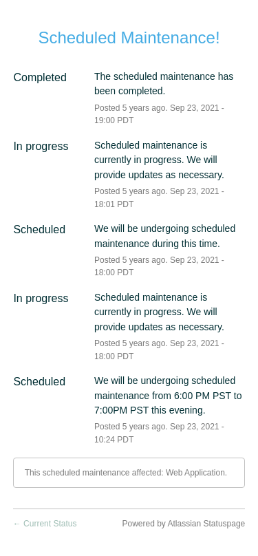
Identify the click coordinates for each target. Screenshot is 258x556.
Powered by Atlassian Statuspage (183, 523)
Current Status (45, 523)
